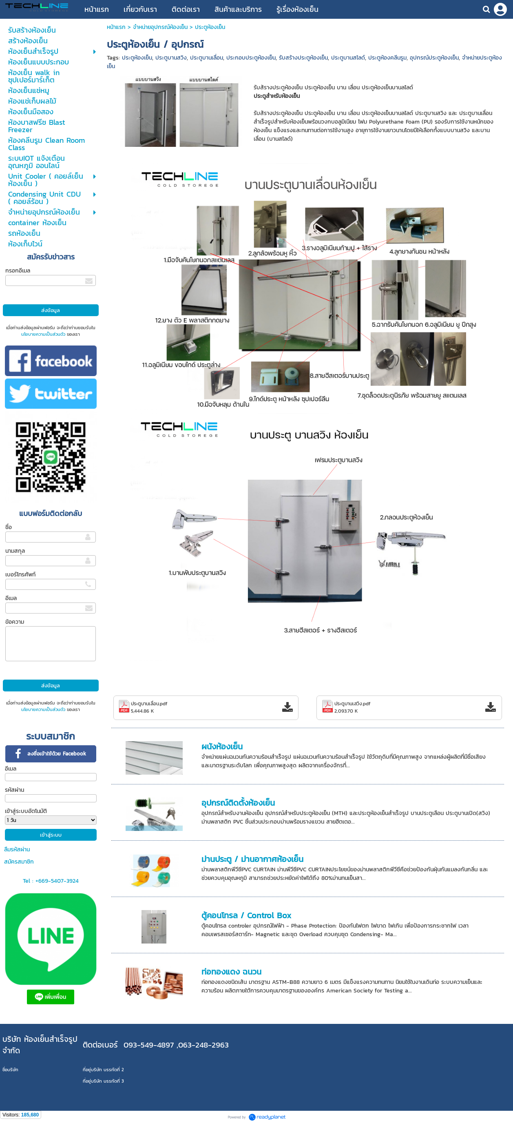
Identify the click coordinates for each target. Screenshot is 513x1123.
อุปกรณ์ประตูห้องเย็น (434, 57)
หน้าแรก (117, 27)
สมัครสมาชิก (19, 861)
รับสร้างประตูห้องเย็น (303, 57)
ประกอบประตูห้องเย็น (251, 57)
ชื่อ (8, 527)
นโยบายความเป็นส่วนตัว (43, 334)
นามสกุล (15, 551)
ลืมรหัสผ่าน (17, 849)
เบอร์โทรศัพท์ (20, 574)
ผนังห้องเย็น (222, 746)
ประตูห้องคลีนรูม (387, 57)
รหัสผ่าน (14, 790)
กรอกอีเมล (17, 270)
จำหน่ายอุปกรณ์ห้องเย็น (160, 27)
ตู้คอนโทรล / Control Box (246, 915)
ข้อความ (14, 622)
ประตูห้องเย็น (137, 57)
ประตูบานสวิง (171, 57)
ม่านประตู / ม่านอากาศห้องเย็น (252, 859)
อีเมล (11, 598)
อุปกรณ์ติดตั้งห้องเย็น (238, 803)
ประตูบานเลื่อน (206, 57)
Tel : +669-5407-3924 (51, 881)
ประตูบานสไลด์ (348, 57)
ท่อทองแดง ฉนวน (231, 972)
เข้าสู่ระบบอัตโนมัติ (26, 811)
